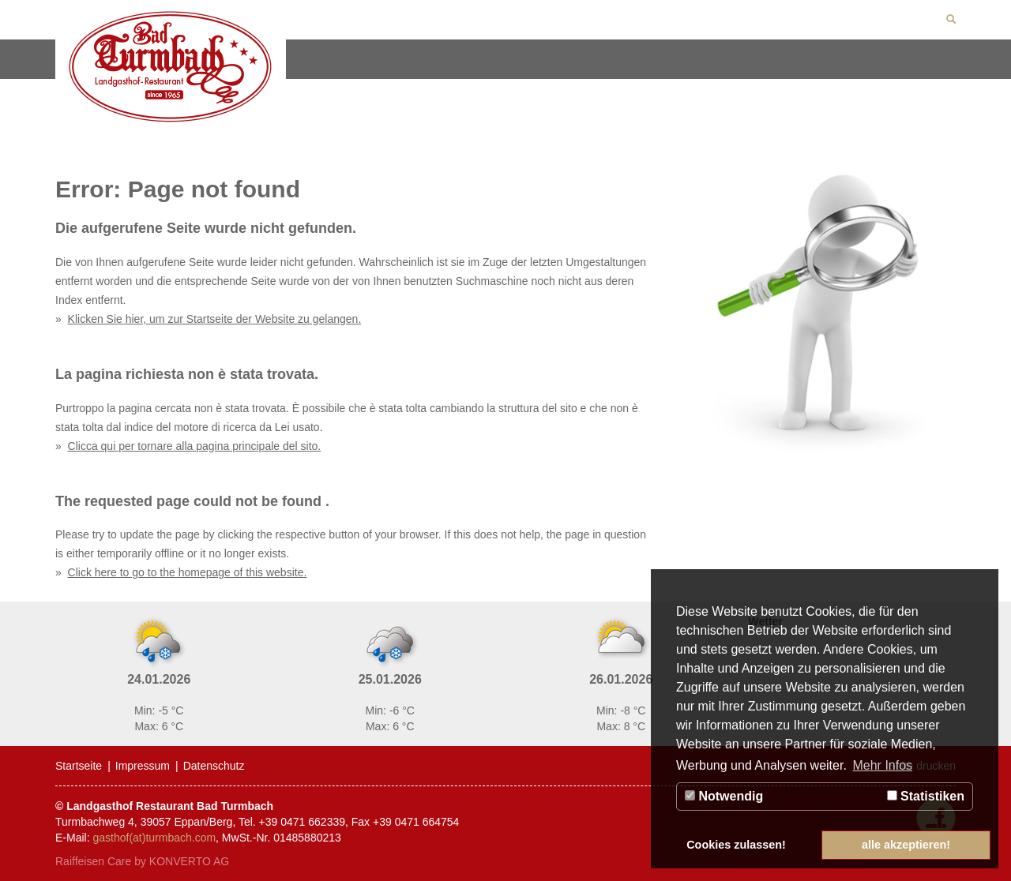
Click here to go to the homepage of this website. (187, 572)
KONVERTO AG (189, 861)
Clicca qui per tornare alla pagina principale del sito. (194, 446)
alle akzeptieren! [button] (906, 844)
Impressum (142, 765)
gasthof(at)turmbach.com (154, 837)
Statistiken (925, 796)
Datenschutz (214, 765)
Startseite (78, 765)
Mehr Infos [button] (882, 765)
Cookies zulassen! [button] (736, 844)
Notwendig (724, 796)
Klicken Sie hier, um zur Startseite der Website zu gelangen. (215, 319)
